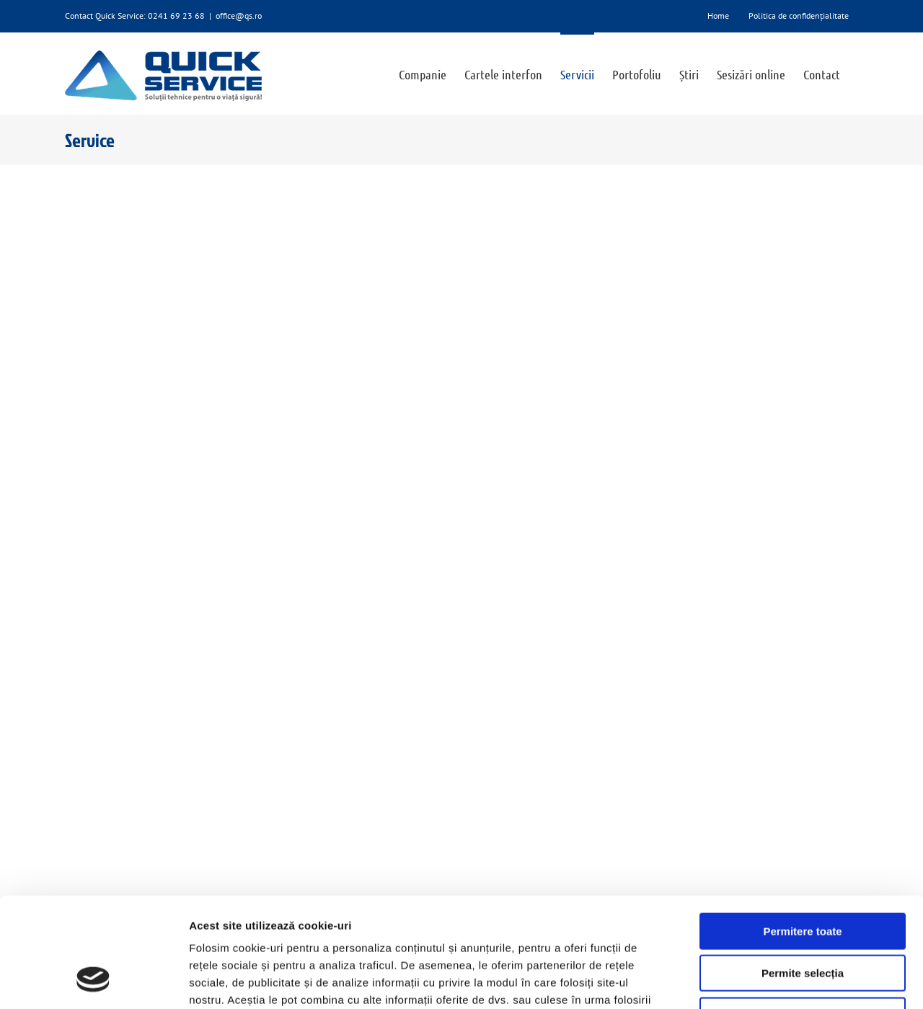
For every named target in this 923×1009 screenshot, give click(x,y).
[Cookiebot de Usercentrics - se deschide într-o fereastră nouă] (93, 981)
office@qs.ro (239, 15)
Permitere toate (802, 833)
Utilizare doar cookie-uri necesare (802, 917)
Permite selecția (802, 875)
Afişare (721, 980)
